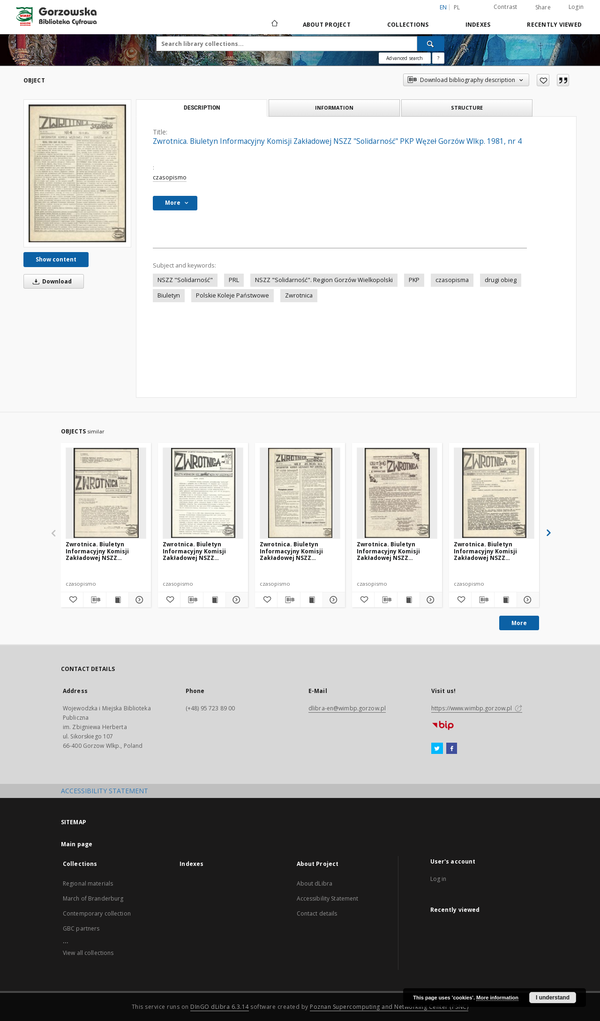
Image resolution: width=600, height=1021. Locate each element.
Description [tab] (202, 107)
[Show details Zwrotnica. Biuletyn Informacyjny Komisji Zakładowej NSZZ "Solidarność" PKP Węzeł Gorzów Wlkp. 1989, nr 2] (236, 600)
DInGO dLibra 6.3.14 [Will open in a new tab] (219, 1007)
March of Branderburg (93, 898)
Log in (438, 879)
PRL (234, 280)
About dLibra (314, 883)
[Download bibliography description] (94, 600)
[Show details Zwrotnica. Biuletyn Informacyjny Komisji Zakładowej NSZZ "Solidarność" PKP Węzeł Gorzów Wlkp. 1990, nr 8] (139, 600)
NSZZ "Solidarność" (185, 280)
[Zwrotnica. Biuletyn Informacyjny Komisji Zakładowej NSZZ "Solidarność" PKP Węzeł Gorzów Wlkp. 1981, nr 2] (300, 493)
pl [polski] (457, 7)
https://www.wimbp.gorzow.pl (476, 708)
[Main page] (274, 24)
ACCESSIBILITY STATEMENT (104, 790)
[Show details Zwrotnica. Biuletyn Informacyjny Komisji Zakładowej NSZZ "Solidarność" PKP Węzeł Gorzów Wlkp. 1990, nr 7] (430, 600)
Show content (56, 259)
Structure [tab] (467, 107)
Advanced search (404, 58)
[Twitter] (437, 749)
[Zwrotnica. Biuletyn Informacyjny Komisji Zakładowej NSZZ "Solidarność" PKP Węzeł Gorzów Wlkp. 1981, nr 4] (77, 173)
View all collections (88, 953)
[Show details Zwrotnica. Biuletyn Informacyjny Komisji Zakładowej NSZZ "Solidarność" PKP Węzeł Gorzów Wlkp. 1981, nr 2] (333, 600)
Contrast (506, 7)
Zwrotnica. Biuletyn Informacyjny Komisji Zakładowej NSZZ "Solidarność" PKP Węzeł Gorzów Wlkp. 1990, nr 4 (489, 550)
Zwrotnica (299, 295)
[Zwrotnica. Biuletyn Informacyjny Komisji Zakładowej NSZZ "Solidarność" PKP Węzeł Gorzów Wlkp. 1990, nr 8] (106, 493)
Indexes (478, 25)
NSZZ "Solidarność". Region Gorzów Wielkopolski (324, 280)
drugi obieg (501, 280)
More (519, 623)
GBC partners (81, 928)
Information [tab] (334, 107)
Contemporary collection (97, 913)
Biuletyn (169, 295)
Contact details (317, 913)
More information (497, 997)
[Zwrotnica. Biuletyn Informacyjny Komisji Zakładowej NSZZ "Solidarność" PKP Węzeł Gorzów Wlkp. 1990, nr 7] (397, 493)
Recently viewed (554, 25)
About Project (327, 25)
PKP (414, 280)
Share (543, 7)
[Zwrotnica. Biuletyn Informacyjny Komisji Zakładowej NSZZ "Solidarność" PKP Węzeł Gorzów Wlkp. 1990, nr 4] (494, 493)
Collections (408, 25)
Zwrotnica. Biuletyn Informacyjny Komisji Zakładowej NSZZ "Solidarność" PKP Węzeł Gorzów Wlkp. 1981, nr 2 (295, 550)
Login (576, 7)
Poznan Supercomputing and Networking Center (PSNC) (389, 1007)
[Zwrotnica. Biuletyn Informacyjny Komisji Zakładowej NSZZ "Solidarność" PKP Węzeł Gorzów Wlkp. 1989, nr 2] (203, 493)
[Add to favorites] (543, 80)
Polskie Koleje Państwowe (232, 295)
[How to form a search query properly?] (438, 58)
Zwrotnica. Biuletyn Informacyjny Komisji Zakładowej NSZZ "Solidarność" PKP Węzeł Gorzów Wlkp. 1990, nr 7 (392, 550)
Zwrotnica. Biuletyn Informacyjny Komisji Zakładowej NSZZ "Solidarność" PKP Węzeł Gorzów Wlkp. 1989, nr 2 (198, 550)
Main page (76, 844)
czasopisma (452, 280)
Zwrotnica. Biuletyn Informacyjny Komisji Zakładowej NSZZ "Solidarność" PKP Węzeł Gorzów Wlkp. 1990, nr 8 (101, 550)
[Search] (430, 43)
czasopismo (170, 177)
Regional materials (88, 883)
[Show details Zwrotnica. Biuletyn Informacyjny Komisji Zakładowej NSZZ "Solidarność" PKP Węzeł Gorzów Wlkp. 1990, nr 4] (527, 600)
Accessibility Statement (328, 898)
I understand (553, 997)
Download (51, 281)
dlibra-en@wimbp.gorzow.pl (347, 708)
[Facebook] (451, 749)
